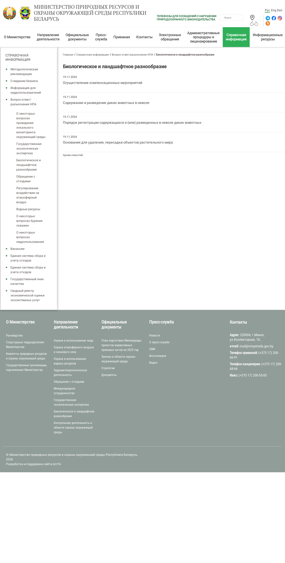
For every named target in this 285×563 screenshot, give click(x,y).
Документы (109, 375)
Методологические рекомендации (24, 71)
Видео (153, 362)
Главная (68, 54)
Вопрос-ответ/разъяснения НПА (23, 102)
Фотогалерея (157, 356)
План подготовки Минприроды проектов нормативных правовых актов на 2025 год (121, 345)
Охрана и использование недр (73, 340)
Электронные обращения (170, 37)
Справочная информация (236, 37)
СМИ (152, 349)
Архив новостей (73, 155)
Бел (279, 10)
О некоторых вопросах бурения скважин (29, 220)
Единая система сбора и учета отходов (28, 258)
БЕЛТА (57, 464)
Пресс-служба (101, 37)
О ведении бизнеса (24, 81)
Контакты (144, 37)
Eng (273, 10)
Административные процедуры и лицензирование (203, 37)
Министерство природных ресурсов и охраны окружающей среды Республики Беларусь (90, 13)
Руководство (14, 335)
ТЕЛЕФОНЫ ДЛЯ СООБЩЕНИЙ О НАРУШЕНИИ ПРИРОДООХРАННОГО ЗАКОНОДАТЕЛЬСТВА (186, 18)
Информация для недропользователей (25, 90)
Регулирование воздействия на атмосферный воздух (27, 195)
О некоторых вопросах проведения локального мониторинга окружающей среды (30, 125)
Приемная (121, 37)
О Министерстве (17, 37)
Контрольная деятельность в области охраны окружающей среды (73, 427)
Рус (267, 10)
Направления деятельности (48, 37)
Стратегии (108, 368)
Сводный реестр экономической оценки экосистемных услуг (27, 295)
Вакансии (17, 249)
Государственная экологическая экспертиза (29, 148)
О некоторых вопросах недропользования (30, 237)
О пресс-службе (159, 342)
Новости (154, 335)
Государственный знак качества (27, 281)
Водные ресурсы (28, 209)
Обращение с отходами (25, 179)
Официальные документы (77, 37)
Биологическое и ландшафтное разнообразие (28, 164)
